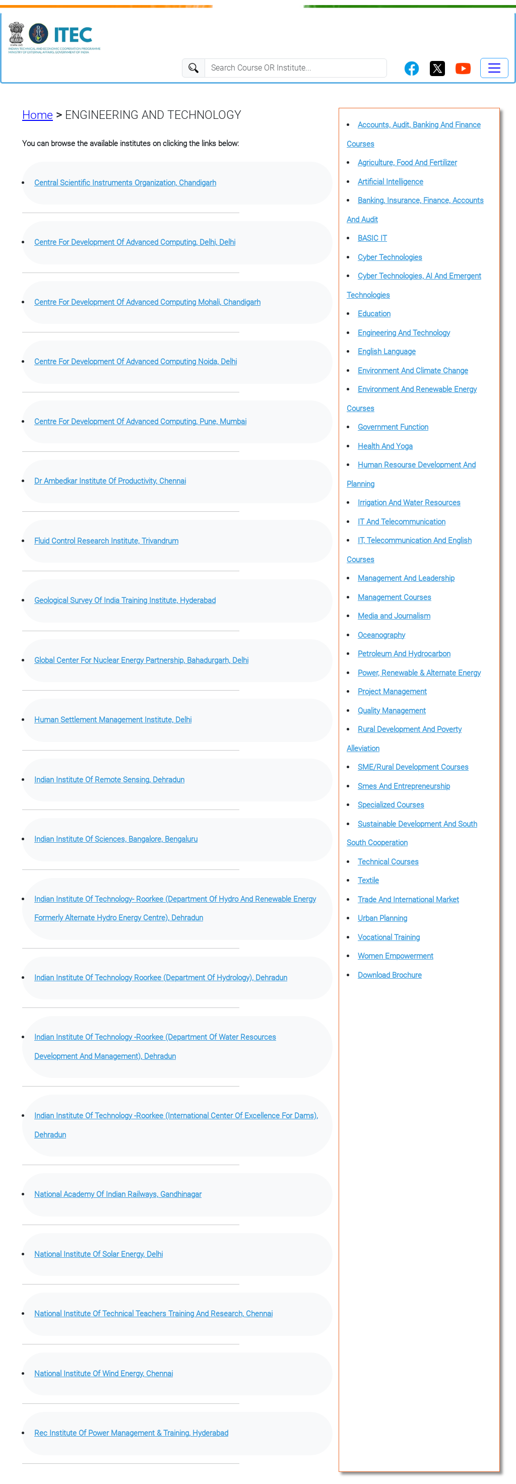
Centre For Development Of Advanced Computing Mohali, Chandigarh (147, 302)
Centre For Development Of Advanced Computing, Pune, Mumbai (140, 421)
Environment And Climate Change (413, 370)
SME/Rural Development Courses (413, 767)
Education (374, 313)
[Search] (296, 68)
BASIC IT (372, 238)
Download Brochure (390, 975)
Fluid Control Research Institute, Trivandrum (106, 541)
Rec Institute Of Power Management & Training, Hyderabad (131, 1433)
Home (37, 115)
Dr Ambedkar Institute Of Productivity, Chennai (110, 481)
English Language (387, 351)
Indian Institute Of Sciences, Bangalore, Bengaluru (116, 839)
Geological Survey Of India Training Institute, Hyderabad (125, 600)
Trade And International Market (408, 899)
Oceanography (381, 635)
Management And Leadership (406, 578)
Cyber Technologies (390, 257)
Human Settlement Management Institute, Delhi (112, 719)
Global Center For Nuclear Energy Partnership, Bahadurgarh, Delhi (141, 660)
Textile (368, 880)
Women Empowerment (395, 956)
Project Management (392, 691)
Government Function (393, 427)
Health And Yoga (385, 446)
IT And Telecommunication (401, 521)
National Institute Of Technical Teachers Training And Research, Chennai (153, 1313)
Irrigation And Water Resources (409, 502)
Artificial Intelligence (390, 181)
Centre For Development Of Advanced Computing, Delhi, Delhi (134, 242)
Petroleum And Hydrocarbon (404, 653)
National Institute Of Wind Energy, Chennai (103, 1373)
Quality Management (392, 710)
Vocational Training (389, 937)
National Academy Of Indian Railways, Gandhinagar (118, 1194)
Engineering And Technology (404, 333)
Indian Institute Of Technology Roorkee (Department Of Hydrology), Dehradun (160, 977)
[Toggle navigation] (494, 68)
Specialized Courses (391, 805)
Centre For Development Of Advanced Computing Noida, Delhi (135, 361)
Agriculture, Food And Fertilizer (407, 162)
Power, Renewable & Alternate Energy (419, 673)
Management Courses (394, 597)
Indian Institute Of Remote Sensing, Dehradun (109, 779)
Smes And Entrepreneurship (404, 786)
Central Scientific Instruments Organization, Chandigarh (125, 182)
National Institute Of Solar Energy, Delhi (98, 1254)
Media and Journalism (394, 616)
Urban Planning (382, 918)
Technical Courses (388, 861)
